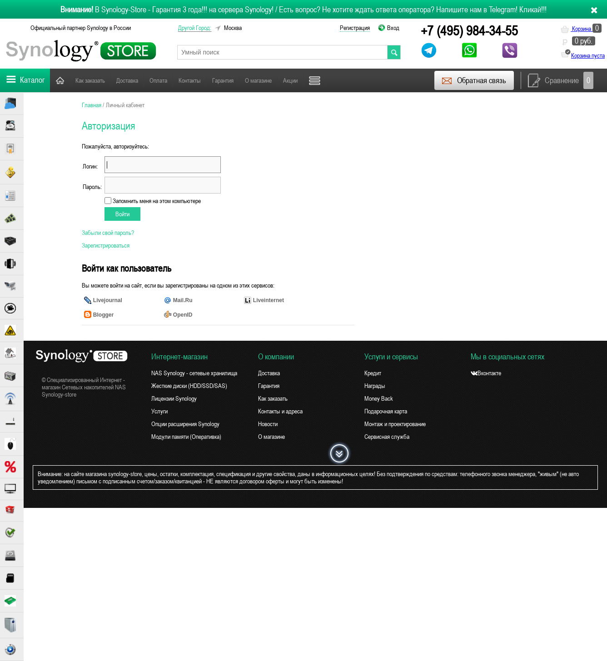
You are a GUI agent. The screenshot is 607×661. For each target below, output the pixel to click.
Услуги (159, 411)
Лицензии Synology (174, 398)
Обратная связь (473, 80)
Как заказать (90, 80)
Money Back (378, 398)
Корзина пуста (588, 55)
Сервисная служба (386, 436)
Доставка (127, 80)
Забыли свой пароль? (108, 232)
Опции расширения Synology (185, 423)
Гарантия (223, 80)
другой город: (194, 27)
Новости (268, 423)
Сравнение (560, 80)
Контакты (190, 80)
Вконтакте (486, 373)
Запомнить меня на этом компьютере (156, 200)
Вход (393, 27)
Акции (290, 80)
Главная (60, 80)
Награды (374, 385)
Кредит (372, 373)
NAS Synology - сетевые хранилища (194, 373)
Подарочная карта (385, 411)
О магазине (258, 80)
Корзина (581, 28)
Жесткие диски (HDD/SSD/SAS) (189, 385)
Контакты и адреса (280, 411)
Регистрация (355, 27)
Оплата (158, 80)
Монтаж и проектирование (395, 423)
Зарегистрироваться (105, 245)
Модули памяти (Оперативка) (186, 436)
